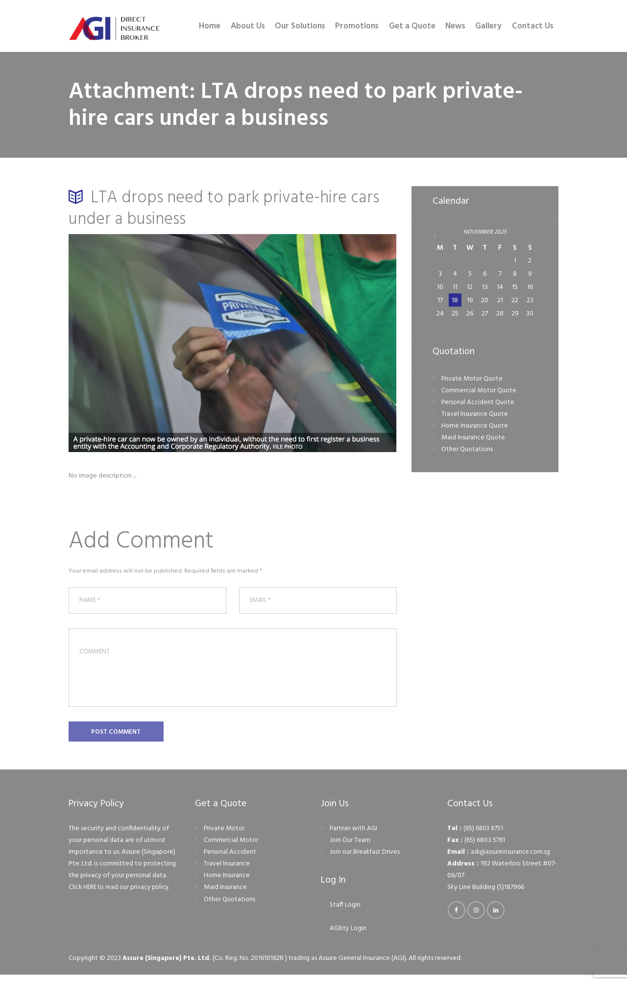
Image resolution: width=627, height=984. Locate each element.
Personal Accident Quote (478, 403)
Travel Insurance (227, 873)
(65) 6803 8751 (484, 837)
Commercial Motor (232, 849)
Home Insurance (227, 884)
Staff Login (345, 914)
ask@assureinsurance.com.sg (512, 860)
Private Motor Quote (473, 379)
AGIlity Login (348, 937)
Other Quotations (467, 450)
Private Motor (225, 837)
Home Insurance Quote (475, 427)
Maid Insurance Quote (473, 439)
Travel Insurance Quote (474, 415)
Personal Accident (230, 860)
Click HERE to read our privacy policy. (123, 896)
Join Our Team (350, 849)
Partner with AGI (354, 837)
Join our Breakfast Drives (365, 860)
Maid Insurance (225, 896)
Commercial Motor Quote (479, 391)
